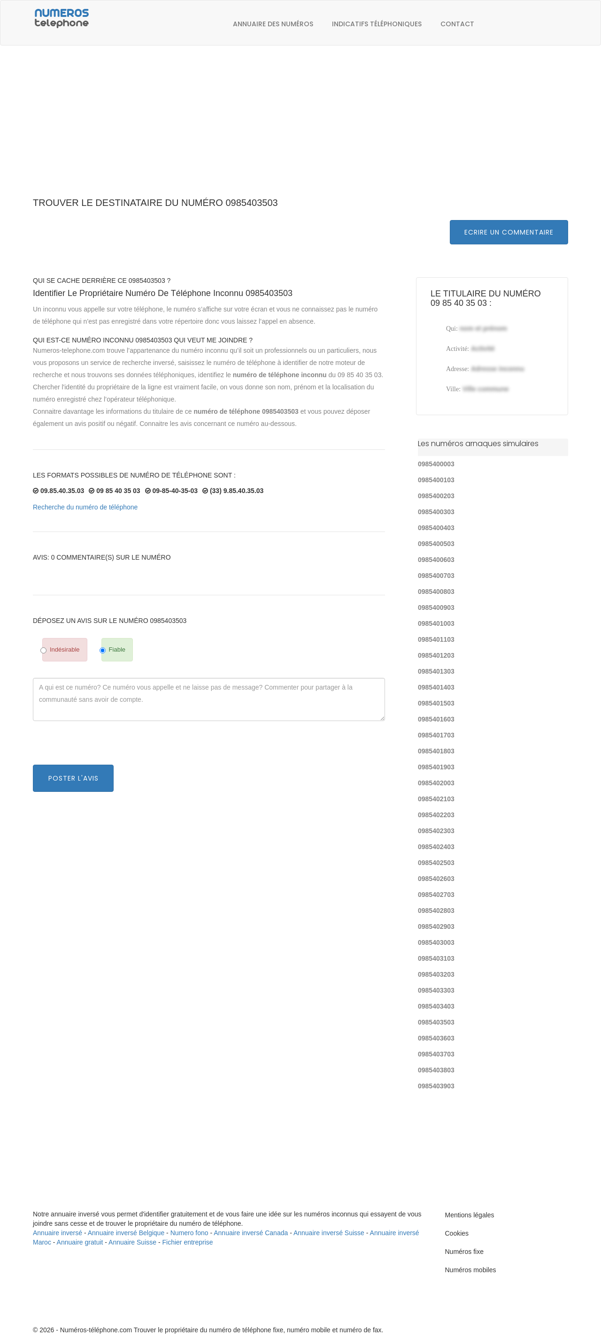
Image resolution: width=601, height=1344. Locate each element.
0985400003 (436, 464)
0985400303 (436, 512)
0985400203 (436, 496)
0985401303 (436, 671)
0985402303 (436, 831)
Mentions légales (469, 1215)
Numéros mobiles (470, 1270)
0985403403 (436, 1006)
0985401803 (436, 751)
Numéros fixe (464, 1251)
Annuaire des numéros (273, 24)
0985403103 (436, 958)
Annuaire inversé (57, 1233)
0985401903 (436, 767)
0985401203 (436, 655)
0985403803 (436, 1070)
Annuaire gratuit (80, 1242)
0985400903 (436, 607)
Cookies (457, 1233)
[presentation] (104, 746)
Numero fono (189, 1233)
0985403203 (436, 974)
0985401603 (436, 719)
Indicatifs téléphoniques (377, 24)
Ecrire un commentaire (509, 232)
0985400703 (436, 575)
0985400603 (436, 559)
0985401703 (436, 735)
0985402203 (436, 815)
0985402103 (436, 799)
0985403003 (436, 942)
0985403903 (436, 1086)
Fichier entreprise (187, 1242)
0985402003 (436, 783)
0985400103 (436, 480)
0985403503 (436, 1022)
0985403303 (436, 990)
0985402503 (436, 862)
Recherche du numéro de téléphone (85, 507)
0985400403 (436, 528)
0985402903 (436, 926)
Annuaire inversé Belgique (126, 1233)
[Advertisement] (300, 126)
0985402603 (436, 878)
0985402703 (436, 894)
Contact (457, 24)
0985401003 (436, 623)
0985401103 (436, 639)
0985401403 (436, 687)
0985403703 (436, 1054)
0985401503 (436, 703)
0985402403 (436, 846)
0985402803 (436, 910)
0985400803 (436, 591)
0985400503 (436, 543)
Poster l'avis (73, 778)
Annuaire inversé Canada (251, 1233)
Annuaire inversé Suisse (328, 1233)
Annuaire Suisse (132, 1242)
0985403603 (436, 1038)
